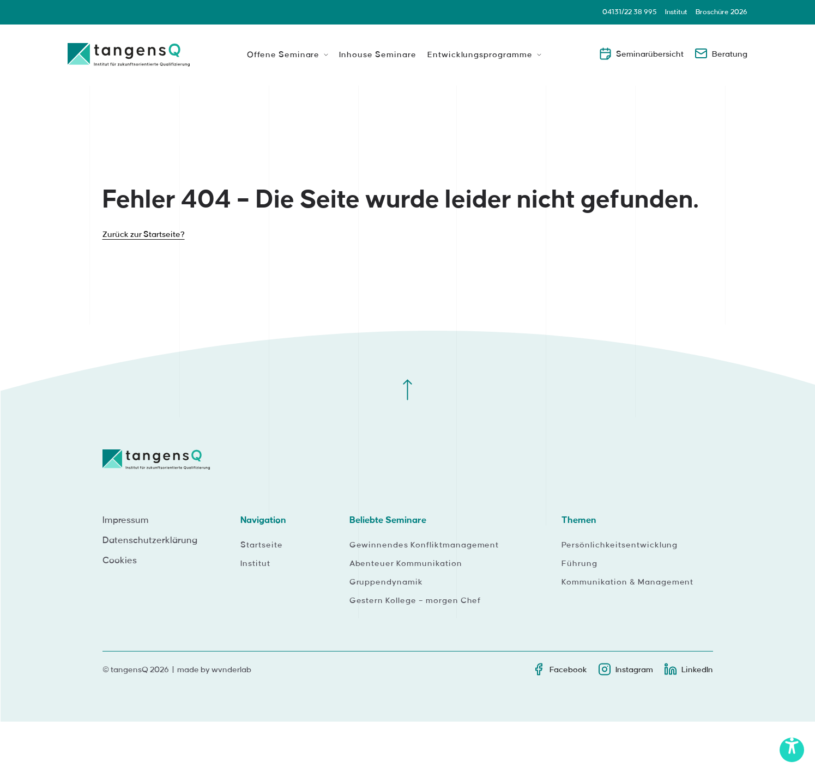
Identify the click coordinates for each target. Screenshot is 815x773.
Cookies (119, 560)
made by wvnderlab (214, 670)
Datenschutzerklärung (149, 540)
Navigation (263, 520)
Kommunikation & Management (627, 582)
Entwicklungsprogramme (480, 55)
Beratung (721, 53)
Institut (676, 12)
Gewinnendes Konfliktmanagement (424, 545)
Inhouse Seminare (377, 55)
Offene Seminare (283, 55)
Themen (579, 520)
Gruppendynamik (386, 582)
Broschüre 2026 (721, 12)
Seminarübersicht (641, 53)
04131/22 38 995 (629, 12)
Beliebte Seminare (387, 520)
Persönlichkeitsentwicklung (620, 545)
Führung (579, 563)
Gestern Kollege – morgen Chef (415, 601)
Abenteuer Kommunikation (405, 563)
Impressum (125, 520)
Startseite (261, 545)
